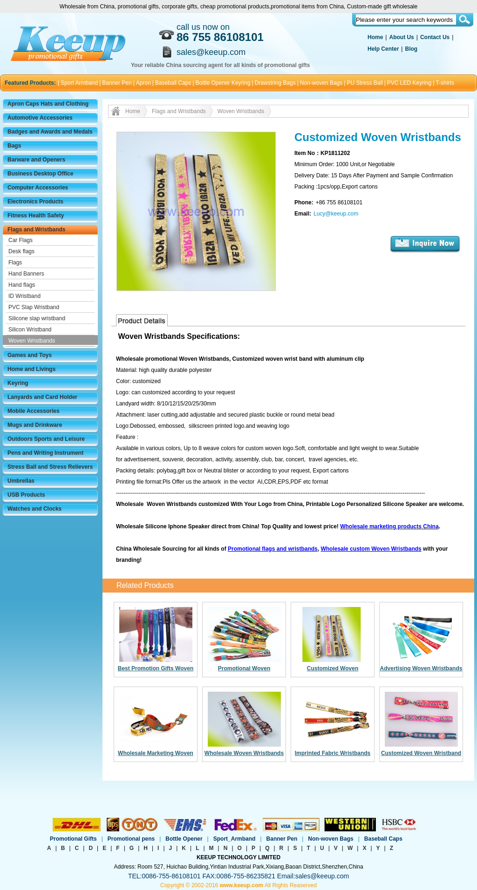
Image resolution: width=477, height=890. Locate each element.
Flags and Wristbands (36, 229)
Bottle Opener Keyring (223, 83)
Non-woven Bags (321, 83)
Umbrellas (20, 481)
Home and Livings (31, 369)
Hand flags (21, 285)
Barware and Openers (36, 159)
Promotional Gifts (73, 839)
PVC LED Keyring (409, 83)
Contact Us (435, 37)
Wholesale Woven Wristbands (244, 753)
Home (375, 37)
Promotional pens (131, 839)
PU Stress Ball (364, 83)
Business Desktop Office (40, 173)
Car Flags (20, 240)
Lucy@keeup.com (335, 213)
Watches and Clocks (34, 509)
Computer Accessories (37, 187)
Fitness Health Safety (35, 215)
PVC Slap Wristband (33, 307)
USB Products (26, 495)
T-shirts (445, 83)
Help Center (383, 49)
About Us (401, 37)
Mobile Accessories (33, 411)
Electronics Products (35, 201)
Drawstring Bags (275, 83)
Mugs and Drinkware (34, 425)
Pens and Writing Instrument (45, 453)
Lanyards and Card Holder (42, 397)
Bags (14, 145)
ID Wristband (24, 296)
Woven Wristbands (31, 340)
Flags (15, 262)
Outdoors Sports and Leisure (46, 439)
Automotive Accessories (40, 118)
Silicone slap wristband (36, 318)
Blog (411, 49)
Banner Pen (116, 83)
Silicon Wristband (29, 329)
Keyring (17, 383)
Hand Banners (26, 273)
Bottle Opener (183, 839)
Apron (143, 83)
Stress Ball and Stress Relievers (50, 467)
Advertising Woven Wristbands (421, 668)
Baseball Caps (173, 83)
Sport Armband (79, 83)
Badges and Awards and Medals (50, 131)
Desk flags (21, 251)
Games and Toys (29, 355)
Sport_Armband (234, 839)
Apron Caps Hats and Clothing (48, 104)
